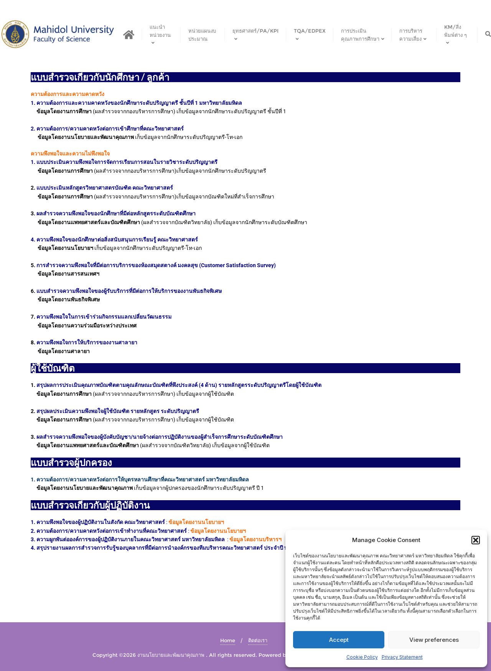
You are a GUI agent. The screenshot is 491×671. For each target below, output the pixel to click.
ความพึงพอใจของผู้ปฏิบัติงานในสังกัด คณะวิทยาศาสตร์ (100, 522)
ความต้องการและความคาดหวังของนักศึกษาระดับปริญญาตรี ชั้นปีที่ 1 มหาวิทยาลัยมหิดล (139, 103)
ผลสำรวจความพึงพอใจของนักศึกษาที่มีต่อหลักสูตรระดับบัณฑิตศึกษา (116, 213)
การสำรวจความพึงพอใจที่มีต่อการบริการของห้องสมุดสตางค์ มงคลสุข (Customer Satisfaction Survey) (156, 265)
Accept (339, 639)
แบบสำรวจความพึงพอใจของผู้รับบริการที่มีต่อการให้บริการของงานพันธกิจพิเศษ (129, 291)
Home (227, 640)
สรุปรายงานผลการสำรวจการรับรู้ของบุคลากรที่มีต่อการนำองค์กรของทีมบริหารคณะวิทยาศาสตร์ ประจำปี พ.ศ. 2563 (172, 548)
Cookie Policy (362, 657)
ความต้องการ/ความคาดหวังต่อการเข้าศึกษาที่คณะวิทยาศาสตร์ (110, 129)
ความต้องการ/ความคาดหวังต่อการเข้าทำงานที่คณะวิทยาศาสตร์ (112, 531)
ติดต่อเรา (257, 640)
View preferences (434, 639)
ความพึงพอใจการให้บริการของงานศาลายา (86, 342)
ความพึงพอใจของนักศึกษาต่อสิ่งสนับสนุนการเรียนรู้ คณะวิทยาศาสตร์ (117, 239)
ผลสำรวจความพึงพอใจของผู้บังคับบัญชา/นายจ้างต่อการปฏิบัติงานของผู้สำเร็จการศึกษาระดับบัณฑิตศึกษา (159, 437)
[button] (475, 540)
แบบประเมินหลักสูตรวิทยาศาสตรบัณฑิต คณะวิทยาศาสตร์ (104, 188)
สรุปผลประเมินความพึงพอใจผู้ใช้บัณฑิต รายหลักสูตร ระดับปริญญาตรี (117, 411)
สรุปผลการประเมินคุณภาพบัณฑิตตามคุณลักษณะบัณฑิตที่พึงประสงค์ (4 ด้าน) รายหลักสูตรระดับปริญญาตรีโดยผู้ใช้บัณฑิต (178, 385)
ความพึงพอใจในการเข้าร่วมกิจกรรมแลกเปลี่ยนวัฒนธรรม (103, 317)
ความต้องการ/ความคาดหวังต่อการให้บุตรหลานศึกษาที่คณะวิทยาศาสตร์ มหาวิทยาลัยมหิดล (143, 479)
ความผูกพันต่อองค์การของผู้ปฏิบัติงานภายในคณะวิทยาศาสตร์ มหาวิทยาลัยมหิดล (130, 539)
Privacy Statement (402, 657)
